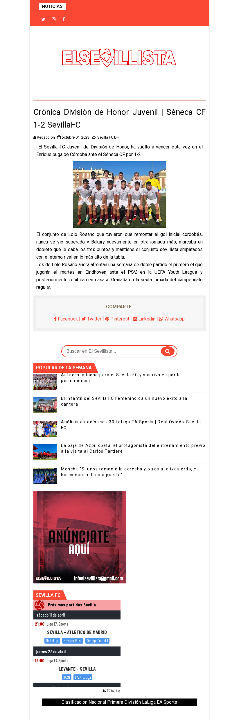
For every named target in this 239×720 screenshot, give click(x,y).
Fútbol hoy (114, 690)
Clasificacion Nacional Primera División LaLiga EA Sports (119, 702)
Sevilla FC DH (108, 137)
